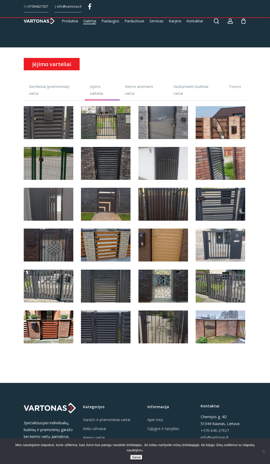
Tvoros (235, 86)
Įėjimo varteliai (96, 90)
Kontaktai (210, 405)
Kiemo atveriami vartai (139, 90)
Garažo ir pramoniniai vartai (106, 419)
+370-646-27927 (215, 430)
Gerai (136, 457)
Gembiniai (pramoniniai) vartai (49, 90)
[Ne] (263, 451)
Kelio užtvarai (94, 428)
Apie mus (155, 419)
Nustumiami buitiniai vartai (190, 90)
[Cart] (251, 29)
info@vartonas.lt (68, 6)
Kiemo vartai (94, 437)
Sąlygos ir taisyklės (163, 428)
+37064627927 (36, 6)
